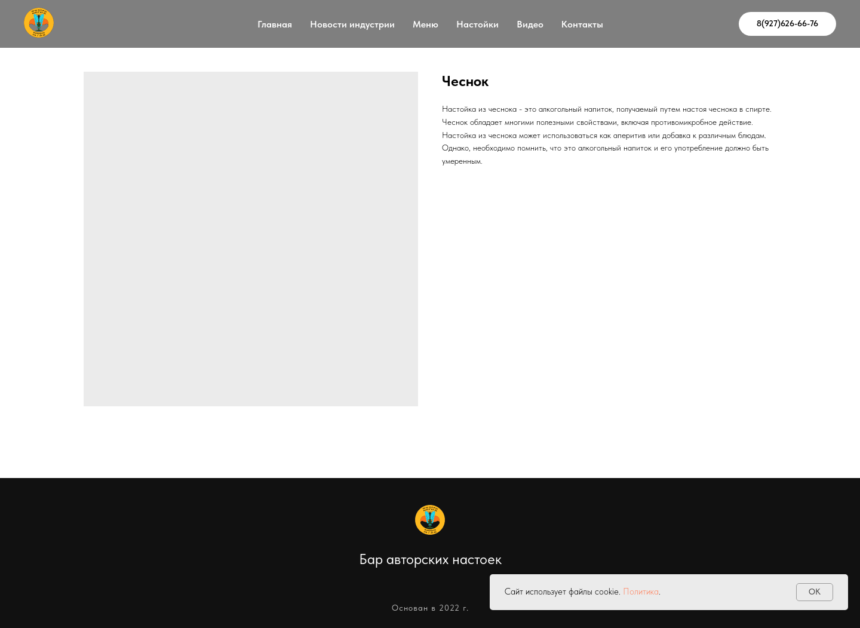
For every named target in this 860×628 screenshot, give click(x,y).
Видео (530, 24)
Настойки (477, 24)
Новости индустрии (352, 24)
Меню (425, 24)
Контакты (582, 24)
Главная (274, 24)
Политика (641, 591)
